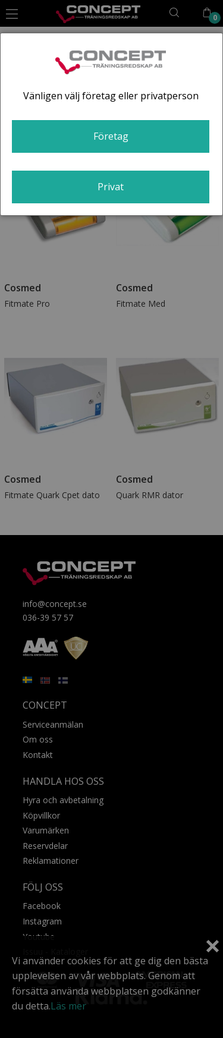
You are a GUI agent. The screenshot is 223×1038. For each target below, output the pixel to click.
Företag (110, 136)
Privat (111, 186)
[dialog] (111, 124)
